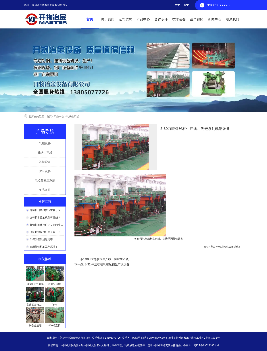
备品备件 (45, 189)
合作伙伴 (161, 19)
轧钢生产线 (45, 152)
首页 (90, 19)
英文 (186, 5)
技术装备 (179, 19)
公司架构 (125, 19)
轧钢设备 (45, 143)
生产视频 (196, 19)
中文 (177, 5)
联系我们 (232, 19)
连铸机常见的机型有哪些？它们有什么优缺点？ (56, 217)
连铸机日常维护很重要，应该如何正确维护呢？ (56, 210)
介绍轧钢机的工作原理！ (44, 246)
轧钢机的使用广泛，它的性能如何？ (50, 224)
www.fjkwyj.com (224, 246)
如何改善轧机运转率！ (42, 239)
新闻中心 (214, 19)
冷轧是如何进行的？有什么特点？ (49, 232)
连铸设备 (45, 161)
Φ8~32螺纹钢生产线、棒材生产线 (107, 259)
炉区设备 (45, 171)
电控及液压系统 (45, 180)
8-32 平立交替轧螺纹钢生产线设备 (107, 264)
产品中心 (143, 19)
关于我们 (107, 19)
